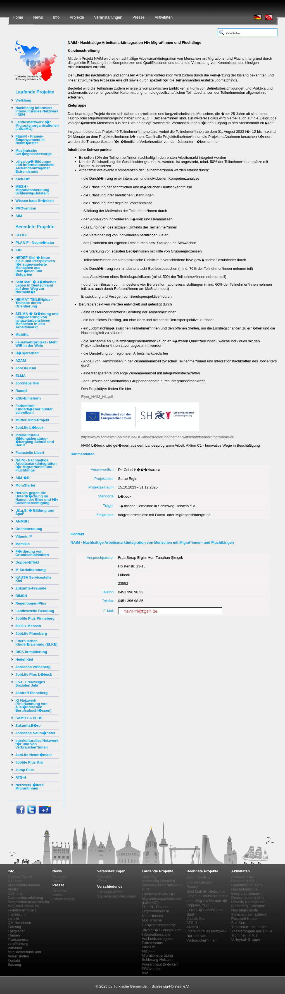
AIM (18, 216)
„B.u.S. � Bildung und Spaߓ (34, 512)
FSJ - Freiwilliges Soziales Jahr (30, 683)
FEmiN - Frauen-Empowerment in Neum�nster (30, 139)
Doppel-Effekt (27, 562)
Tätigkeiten (17, 931)
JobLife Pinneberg (31, 633)
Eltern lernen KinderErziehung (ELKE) (36, 642)
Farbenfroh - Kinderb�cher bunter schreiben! (34, 409)
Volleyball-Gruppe (245, 939)
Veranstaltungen (108, 17)
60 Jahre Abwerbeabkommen (24, 883)
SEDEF (21, 235)
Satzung (14, 927)
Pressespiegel (64, 899)
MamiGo (22, 544)
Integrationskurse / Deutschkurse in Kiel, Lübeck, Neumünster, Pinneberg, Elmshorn (248, 899)
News (38, 17)
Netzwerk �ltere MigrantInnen (29, 786)
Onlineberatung (28, 529)
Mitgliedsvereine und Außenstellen (24, 954)
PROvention (25, 208)
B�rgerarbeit (27, 353)
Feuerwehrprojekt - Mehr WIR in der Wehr (36, 344)
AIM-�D (22, 478)
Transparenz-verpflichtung (18, 941)
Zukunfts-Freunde (30, 588)
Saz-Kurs (238, 923)
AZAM (20, 360)
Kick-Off (22, 179)
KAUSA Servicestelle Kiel (33, 579)
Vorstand (15, 948)
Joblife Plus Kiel (29, 762)
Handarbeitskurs (244, 889)
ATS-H (20, 777)
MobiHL (22, 335)
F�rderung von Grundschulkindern (32, 553)
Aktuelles (60, 877)
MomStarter (25, 485)
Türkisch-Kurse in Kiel (249, 927)
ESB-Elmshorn (28, 398)
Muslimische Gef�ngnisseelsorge (33, 152)
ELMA (20, 376)
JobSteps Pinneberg (33, 667)
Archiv (58, 881)
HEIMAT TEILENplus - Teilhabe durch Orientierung (34, 302)
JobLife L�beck (29, 427)
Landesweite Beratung (34, 611)
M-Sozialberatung (30, 570)
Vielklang (23, 100)
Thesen (14, 935)
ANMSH (22, 521)
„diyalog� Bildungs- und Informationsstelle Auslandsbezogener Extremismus (34, 166)
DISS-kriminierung (31, 652)
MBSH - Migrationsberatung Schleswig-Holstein (32, 189)
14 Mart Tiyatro (20, 877)
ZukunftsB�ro (28, 725)
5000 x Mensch (28, 626)
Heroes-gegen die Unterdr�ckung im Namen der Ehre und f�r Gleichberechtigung (36, 498)
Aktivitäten (164, 17)
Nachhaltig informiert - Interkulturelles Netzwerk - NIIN (36, 111)
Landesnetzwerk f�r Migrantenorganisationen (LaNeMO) (37, 125)
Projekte (77, 17)
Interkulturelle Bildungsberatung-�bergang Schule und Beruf (34, 440)
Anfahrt (14, 889)
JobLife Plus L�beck (33, 674)
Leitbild (13, 918)
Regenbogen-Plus (30, 603)
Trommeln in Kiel (244, 935)
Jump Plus (24, 770)
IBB (18, 250)
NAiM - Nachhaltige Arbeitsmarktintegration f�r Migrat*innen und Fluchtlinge (35, 465)
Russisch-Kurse (244, 918)
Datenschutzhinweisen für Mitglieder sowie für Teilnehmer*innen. (28, 906)
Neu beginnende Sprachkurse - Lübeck (249, 912)
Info (56, 17)
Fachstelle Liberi (29, 453)
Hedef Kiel (24, 659)
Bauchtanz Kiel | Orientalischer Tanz (246, 883)
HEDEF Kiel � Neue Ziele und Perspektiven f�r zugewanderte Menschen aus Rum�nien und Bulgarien (35, 266)
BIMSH (21, 596)
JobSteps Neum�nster (35, 733)
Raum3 (21, 391)
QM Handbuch (19, 923)
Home (18, 17)
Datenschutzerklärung (25, 898)
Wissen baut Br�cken (34, 201)
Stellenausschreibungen (116, 896)
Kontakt (14, 960)
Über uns (15, 893)
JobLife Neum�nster (33, 755)
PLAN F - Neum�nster (34, 242)
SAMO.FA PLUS (28, 718)
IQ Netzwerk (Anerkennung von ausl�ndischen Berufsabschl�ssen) (33, 705)
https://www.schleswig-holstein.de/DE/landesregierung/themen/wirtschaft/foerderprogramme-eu (157, 437)
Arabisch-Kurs (242, 877)
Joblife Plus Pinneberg (34, 618)
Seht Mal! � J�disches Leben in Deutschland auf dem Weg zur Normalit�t (35, 287)
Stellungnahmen (110, 892)
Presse (138, 17)
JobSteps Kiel (27, 383)
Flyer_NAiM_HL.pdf (97, 396)
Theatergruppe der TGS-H (252, 931)
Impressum (17, 914)
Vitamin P (23, 536)
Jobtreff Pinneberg (31, 693)
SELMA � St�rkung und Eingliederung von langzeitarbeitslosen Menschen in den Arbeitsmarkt (37, 320)
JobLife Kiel (25, 368)
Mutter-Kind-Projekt (32, 420)
